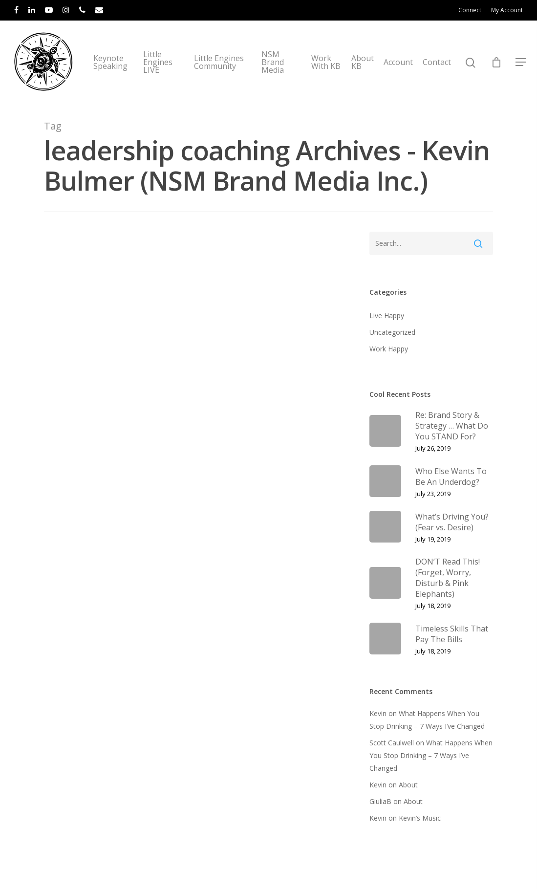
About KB (362, 62)
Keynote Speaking (110, 62)
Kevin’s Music (420, 818)
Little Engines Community (219, 62)
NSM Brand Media (272, 62)
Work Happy (388, 348)
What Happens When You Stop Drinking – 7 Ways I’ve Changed (431, 755)
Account (398, 62)
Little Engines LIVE (157, 62)
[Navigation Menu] (521, 62)
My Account (507, 10)
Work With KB (326, 62)
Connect (469, 10)
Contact (437, 62)
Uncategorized (392, 332)
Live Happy (386, 315)
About (408, 784)
